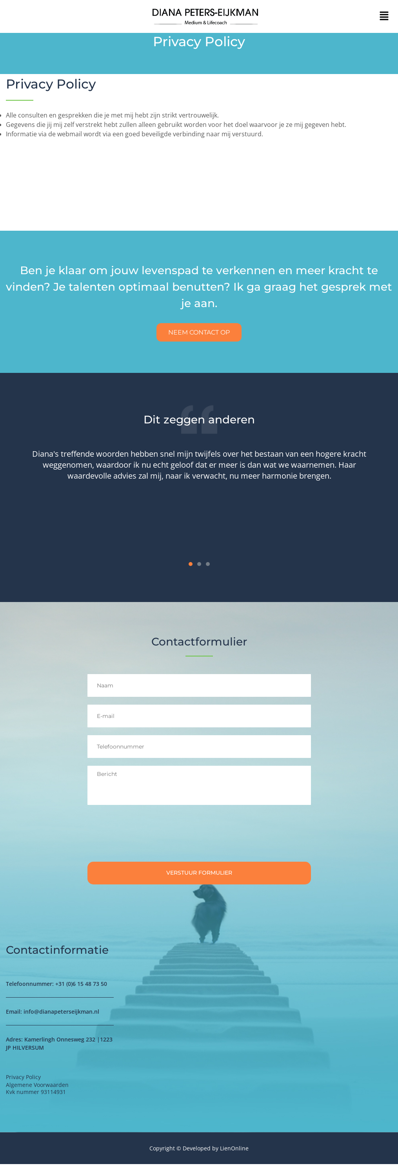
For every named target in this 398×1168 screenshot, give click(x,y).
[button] (384, 16)
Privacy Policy (52, 84)
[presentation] (147, 837)
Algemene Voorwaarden (37, 1088)
